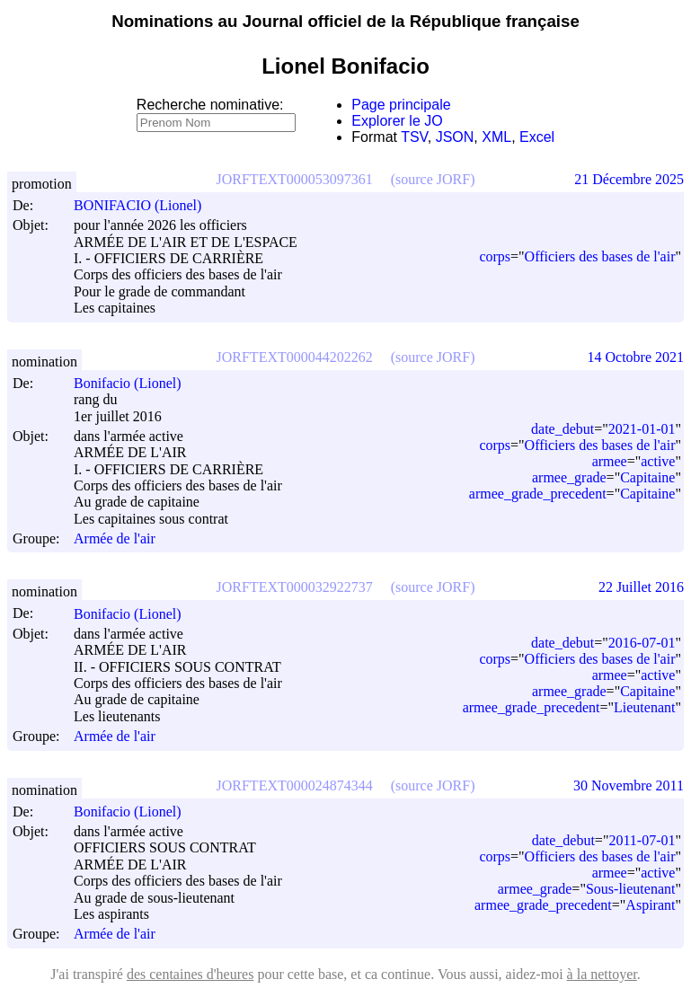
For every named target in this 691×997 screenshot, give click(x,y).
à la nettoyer (602, 974)
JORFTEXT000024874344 (295, 785)
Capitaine (647, 477)
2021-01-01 (642, 429)
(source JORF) (433, 179)
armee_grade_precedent (538, 493)
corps (494, 256)
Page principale (400, 104)
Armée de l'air (114, 538)
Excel (536, 137)
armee (609, 461)
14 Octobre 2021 (635, 357)
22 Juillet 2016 (641, 587)
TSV (414, 137)
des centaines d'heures (190, 974)
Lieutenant (644, 707)
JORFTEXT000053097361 (295, 179)
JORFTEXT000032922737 (295, 587)
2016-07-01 (642, 642)
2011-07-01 (641, 840)
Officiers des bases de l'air (600, 256)
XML (496, 137)
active (658, 461)
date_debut (562, 429)
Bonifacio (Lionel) (136, 383)
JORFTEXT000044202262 (295, 357)
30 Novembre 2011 (628, 785)
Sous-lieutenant (631, 888)
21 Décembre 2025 (629, 179)
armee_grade (569, 477)
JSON (455, 137)
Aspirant (650, 905)
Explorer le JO (396, 120)
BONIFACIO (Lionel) (145, 205)
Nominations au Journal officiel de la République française (345, 21)
